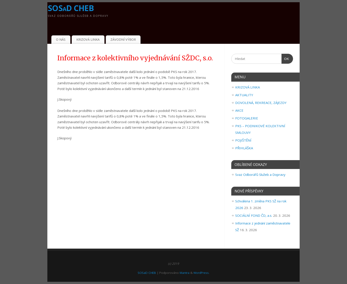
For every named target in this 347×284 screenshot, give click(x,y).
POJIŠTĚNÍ (243, 140)
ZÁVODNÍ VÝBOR (123, 39)
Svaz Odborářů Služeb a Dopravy (260, 174)
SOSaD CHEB (71, 8)
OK (285, 59)
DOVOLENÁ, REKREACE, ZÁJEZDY (261, 102)
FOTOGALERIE (246, 118)
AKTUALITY (244, 95)
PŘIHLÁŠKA (244, 148)
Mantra (184, 273)
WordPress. (201, 273)
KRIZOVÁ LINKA (88, 39)
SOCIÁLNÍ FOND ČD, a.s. (253, 215)
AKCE (239, 110)
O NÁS (61, 39)
